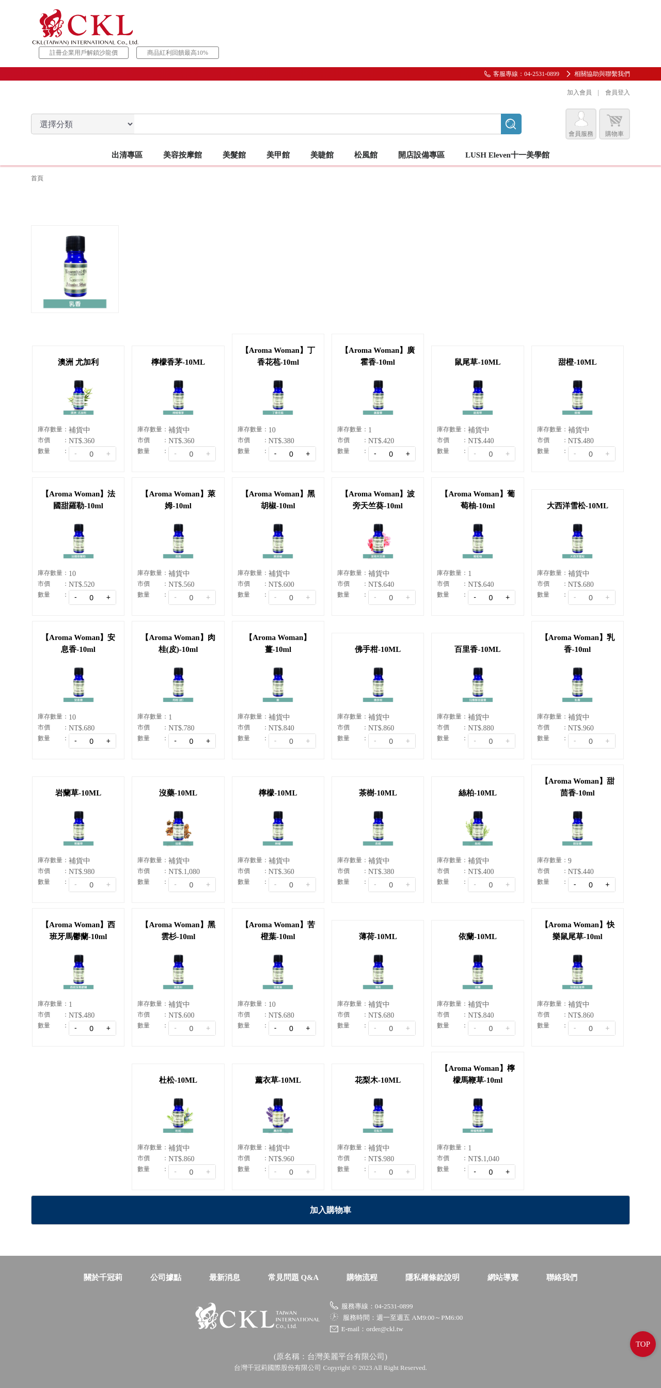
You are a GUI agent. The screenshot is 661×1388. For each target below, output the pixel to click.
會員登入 (617, 92)
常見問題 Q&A (293, 1277)
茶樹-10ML (378, 793)
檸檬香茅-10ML (178, 362)
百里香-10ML (477, 649)
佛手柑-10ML (378, 649)
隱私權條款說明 (432, 1277)
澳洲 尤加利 (78, 362)
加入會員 (579, 92)
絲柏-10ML (478, 793)
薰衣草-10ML (278, 1080)
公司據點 (165, 1277)
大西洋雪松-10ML (577, 506)
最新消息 (224, 1277)
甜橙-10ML (577, 362)
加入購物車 (330, 1210)
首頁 (37, 178)
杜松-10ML (178, 1080)
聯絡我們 (561, 1277)
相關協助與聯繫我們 (602, 74)
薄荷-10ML (378, 936)
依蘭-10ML (478, 936)
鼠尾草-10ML (477, 362)
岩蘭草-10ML (78, 793)
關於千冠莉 (103, 1277)
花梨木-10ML (378, 1080)
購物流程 (362, 1277)
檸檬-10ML (278, 793)
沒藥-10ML (178, 793)
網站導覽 (502, 1277)
